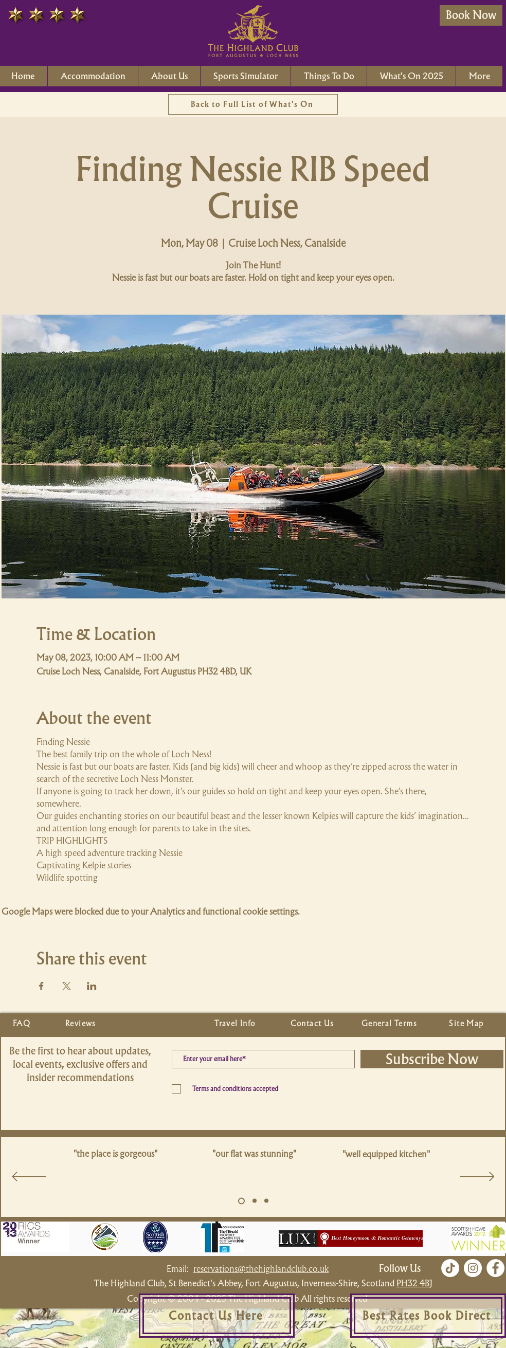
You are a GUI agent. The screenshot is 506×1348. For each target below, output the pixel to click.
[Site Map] (467, 1023)
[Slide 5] (241, 1200)
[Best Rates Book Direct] (428, 1316)
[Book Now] (471, 15)
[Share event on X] (66, 986)
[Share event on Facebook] (41, 986)
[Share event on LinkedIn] (92, 986)
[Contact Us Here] (217, 1316)
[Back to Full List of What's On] (253, 104)
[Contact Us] (313, 1023)
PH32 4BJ (414, 1283)
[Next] (477, 1177)
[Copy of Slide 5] (254, 1201)
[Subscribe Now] (431, 1059)
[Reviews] (81, 1023)
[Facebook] (495, 1268)
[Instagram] (473, 1268)
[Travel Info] (236, 1023)
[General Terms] (390, 1023)
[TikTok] (450, 1268)
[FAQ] (22, 1023)
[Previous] (29, 1177)
